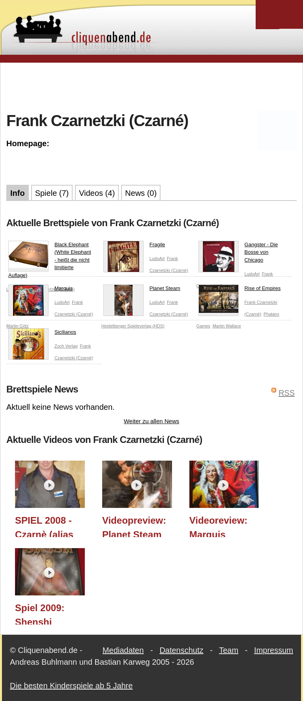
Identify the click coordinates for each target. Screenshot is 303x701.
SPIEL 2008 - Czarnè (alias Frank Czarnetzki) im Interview (47, 526)
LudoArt (157, 258)
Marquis (40, 290)
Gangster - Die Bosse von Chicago (238, 254)
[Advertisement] (151, 86)
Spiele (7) (52, 193)
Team (228, 650)
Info (17, 193)
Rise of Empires (239, 290)
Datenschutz (181, 650)
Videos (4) (97, 193)
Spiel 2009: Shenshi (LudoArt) (39, 613)
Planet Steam (141, 290)
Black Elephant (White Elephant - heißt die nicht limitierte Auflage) (49, 259)
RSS (287, 393)
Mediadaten (123, 650)
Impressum (273, 650)
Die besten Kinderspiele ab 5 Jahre (71, 685)
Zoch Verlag (66, 346)
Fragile (134, 246)
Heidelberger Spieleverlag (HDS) (133, 326)
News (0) (141, 193)
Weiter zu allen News (152, 421)
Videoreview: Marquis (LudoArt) (218, 526)
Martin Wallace (227, 326)
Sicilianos (42, 333)
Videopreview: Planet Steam (134, 526)
